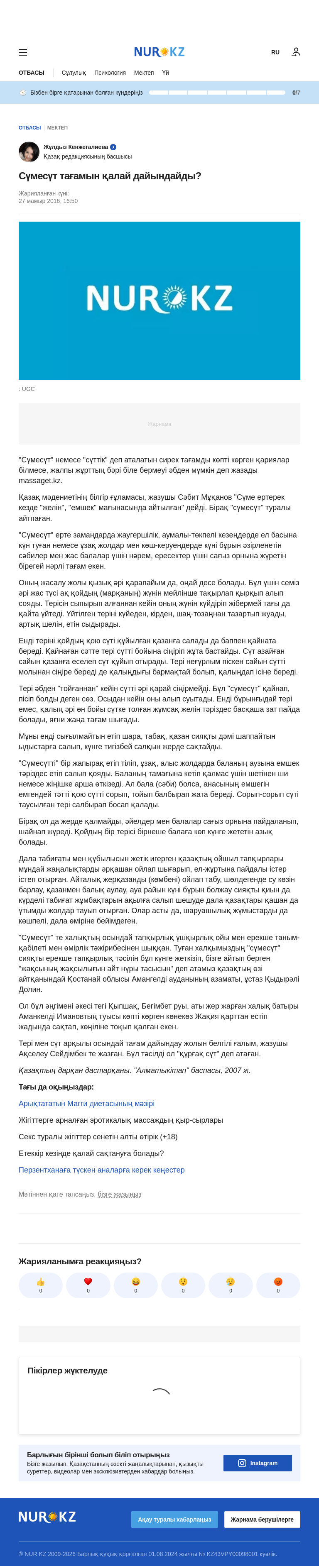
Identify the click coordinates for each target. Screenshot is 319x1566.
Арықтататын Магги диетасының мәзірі (87, 1103)
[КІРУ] (296, 52)
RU (275, 52)
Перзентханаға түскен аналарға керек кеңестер (102, 1170)
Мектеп (144, 72)
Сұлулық (74, 72)
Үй (165, 72)
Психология (110, 72)
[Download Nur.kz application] (159, 20)
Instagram (258, 1463)
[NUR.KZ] (159, 52)
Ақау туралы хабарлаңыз (174, 1519)
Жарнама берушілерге (262, 1519)
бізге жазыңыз (120, 1194)
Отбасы (31, 72)
